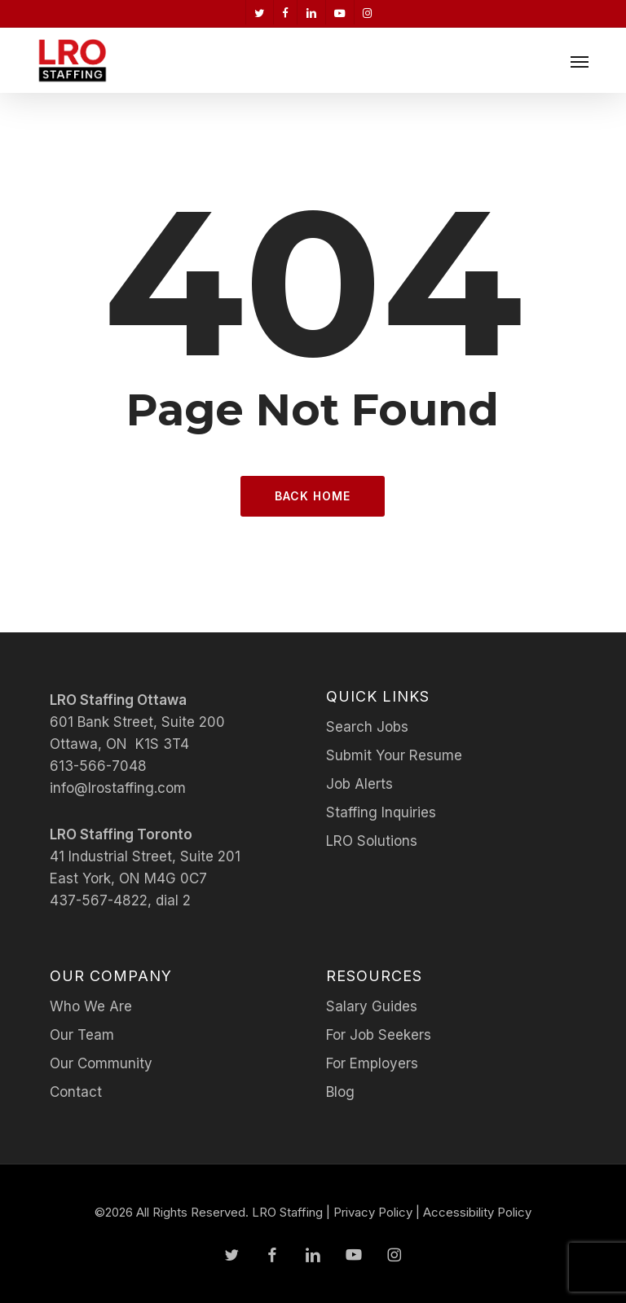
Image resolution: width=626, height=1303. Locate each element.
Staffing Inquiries (381, 812)
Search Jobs (367, 727)
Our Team (82, 1035)
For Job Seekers (378, 1035)
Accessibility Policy (477, 1212)
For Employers (372, 1063)
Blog (340, 1092)
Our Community (101, 1063)
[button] (580, 61)
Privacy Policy (372, 1212)
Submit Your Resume (394, 755)
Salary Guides (371, 1006)
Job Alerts (359, 784)
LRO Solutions (371, 841)
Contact (76, 1092)
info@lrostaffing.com (118, 788)
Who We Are (91, 1006)
